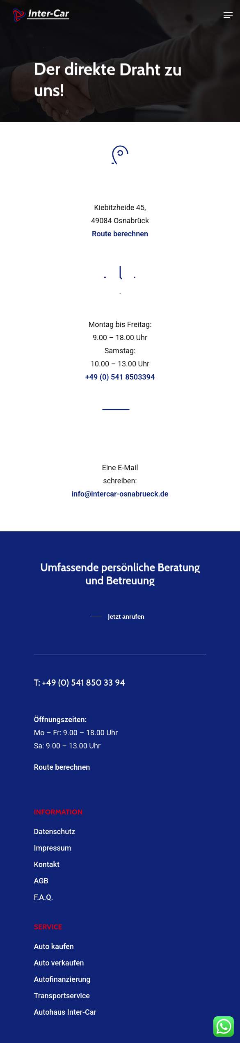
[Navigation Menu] (228, 15)
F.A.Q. (43, 897)
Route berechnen (62, 767)
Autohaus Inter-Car (65, 1012)
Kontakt (46, 864)
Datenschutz (54, 831)
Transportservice (62, 995)
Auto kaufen (54, 946)
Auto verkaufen (59, 962)
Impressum (52, 848)
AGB (41, 880)
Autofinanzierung (62, 979)
